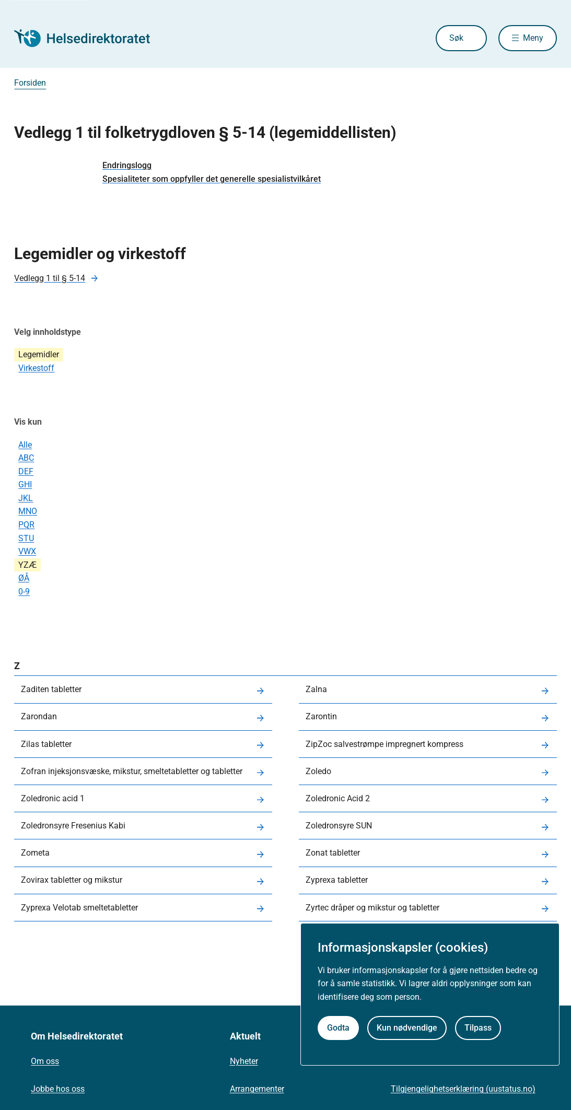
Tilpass (478, 1028)
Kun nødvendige (407, 1028)
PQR (26, 525)
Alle (25, 445)
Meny (533, 38)
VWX (27, 551)
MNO (27, 511)
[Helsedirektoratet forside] (89, 38)
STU (26, 538)
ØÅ (23, 578)
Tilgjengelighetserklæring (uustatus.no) (463, 1089)
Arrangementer (257, 1089)
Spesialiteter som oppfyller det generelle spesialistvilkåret (211, 179)
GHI (25, 484)
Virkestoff (36, 368)
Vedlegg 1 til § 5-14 (49, 278)
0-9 (24, 592)
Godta (338, 1028)
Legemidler (38, 354)
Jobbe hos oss (58, 1089)
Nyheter (244, 1061)
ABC (26, 458)
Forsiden (30, 83)
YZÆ (27, 565)
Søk (456, 38)
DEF (25, 471)
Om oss (45, 1061)
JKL (25, 498)
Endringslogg (127, 165)
